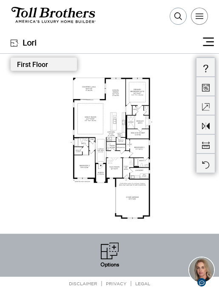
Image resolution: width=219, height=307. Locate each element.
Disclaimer (83, 283)
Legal (142, 283)
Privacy (116, 283)
